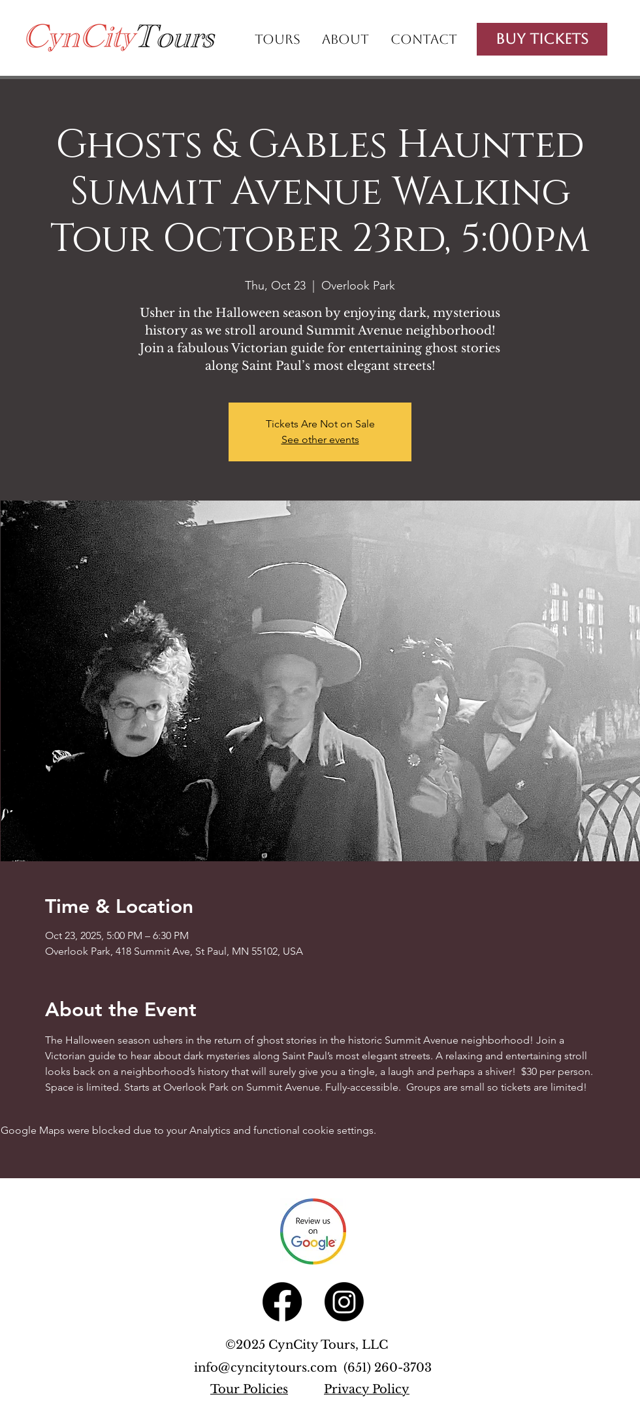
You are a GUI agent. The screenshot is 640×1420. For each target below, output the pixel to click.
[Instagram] (344, 1301)
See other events (320, 439)
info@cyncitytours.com (269, 1368)
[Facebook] (282, 1301)
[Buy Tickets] (542, 39)
